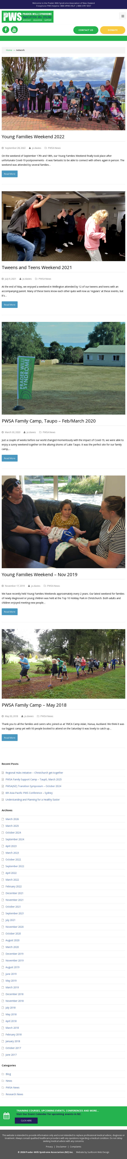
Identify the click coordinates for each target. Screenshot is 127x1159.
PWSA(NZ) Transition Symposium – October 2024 (33, 785)
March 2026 (12, 818)
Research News (14, 1093)
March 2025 (12, 825)
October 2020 (13, 932)
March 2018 (12, 1027)
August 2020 (12, 939)
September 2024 (15, 838)
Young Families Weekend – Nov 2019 (39, 574)
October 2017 (13, 1047)
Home (9, 50)
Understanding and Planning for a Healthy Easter (33, 799)
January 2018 (13, 1040)
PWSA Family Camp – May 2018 (34, 704)
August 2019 (12, 966)
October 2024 (13, 831)
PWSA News (54, 147)
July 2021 (11, 919)
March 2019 (12, 986)
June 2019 (11, 973)
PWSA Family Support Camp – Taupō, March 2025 (34, 778)
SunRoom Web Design (98, 1150)
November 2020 (15, 926)
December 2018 (14, 993)
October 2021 (13, 906)
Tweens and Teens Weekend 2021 (37, 267)
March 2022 (12, 879)
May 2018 (11, 1013)
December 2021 (14, 892)
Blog (8, 1073)
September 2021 (15, 912)
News (9, 1080)
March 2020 (12, 946)
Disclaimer (61, 1145)
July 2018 (11, 1006)
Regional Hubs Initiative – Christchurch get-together (34, 772)
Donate (113, 30)
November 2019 (15, 959)
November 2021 (15, 899)
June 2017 (11, 1054)
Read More (9, 173)
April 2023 (11, 845)
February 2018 (14, 1033)
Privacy (49, 1145)
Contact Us (85, 30)
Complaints (75, 1145)
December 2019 (14, 953)
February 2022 (14, 885)
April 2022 (11, 872)
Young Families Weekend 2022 (33, 136)
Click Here (27, 1119)
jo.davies (36, 147)
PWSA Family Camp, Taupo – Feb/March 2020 (49, 421)
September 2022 (15, 865)
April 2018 (11, 1020)
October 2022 (13, 858)
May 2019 (11, 980)
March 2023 (12, 852)
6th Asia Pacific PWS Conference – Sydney (29, 792)
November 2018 (15, 1000)
